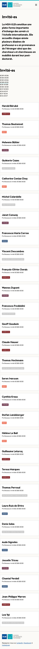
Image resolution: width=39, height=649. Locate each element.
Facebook (27, 643)
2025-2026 (4, 75)
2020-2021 (4, 87)
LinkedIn (20, 643)
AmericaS (6, 113)
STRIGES (5, 150)
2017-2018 (4, 94)
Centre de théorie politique (13, 259)
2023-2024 (4, 80)
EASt (4, 132)
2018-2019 (4, 91)
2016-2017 (4, 96)
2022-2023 (4, 82)
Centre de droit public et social (15, 495)
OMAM (5, 241)
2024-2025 (4, 78)
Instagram (6, 645)
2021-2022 (4, 84)
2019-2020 (4, 89)
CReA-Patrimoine (9, 168)
